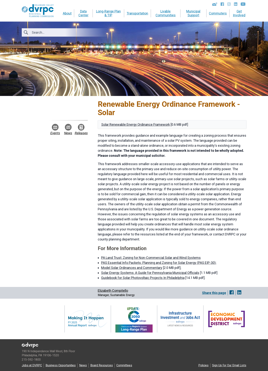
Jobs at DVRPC (32, 365)
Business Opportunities (61, 365)
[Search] (52, 32)
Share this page (214, 293)
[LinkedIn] (235, 4)
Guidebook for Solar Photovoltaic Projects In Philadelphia (143, 278)
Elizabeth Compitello (113, 291)
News (68, 129)
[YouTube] (243, 4)
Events (55, 129)
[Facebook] (222, 4)
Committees (124, 365)
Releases (81, 129)
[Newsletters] (214, 4)
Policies (203, 365)
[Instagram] (229, 4)
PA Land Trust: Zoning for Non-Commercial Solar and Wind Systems (151, 258)
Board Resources (101, 365)
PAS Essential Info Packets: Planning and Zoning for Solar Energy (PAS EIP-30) (158, 263)
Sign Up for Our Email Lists (229, 365)
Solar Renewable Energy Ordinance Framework (135, 124)
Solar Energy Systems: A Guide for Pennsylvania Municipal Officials (150, 273)
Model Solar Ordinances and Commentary (131, 268)
